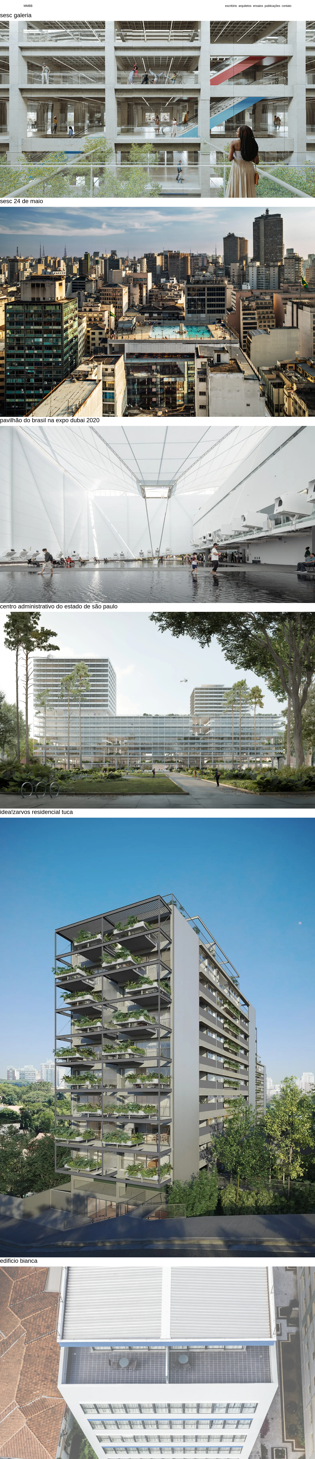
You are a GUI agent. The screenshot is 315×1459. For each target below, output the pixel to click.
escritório (231, 6)
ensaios (258, 6)
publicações (272, 6)
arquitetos (245, 6)
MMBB (28, 5)
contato (286, 6)
